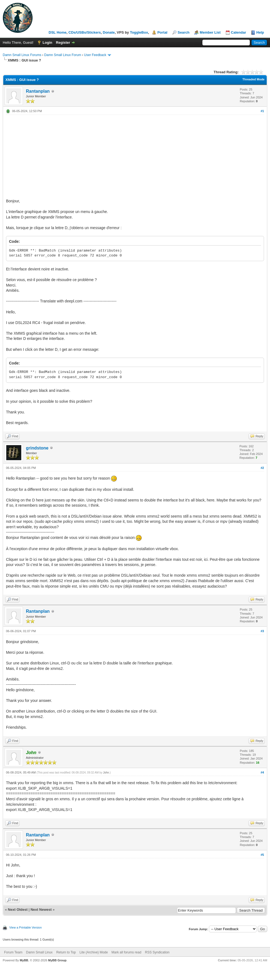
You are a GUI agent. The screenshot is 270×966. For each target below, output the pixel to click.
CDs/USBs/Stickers (84, 32)
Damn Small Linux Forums (22, 55)
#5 (262, 854)
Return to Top (66, 952)
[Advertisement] (135, 156)
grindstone (37, 448)
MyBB (24, 960)
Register (63, 42)
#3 (262, 631)
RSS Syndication (157, 952)
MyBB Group (57, 960)
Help (260, 32)
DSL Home (58, 32)
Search (183, 32)
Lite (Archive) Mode (93, 952)
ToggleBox (139, 32)
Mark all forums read (126, 952)
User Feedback (95, 55)
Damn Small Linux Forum (62, 55)
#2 (262, 467)
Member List (210, 32)
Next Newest (41, 909)
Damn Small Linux (39, 952)
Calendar (238, 32)
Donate (109, 32)
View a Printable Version (25, 927)
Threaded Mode (253, 79)
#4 (262, 772)
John (106, 772)
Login (47, 42)
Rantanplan (38, 91)
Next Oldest (18, 909)
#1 (262, 111)
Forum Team (13, 952)
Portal (162, 32)
